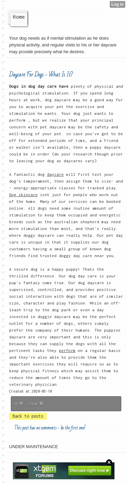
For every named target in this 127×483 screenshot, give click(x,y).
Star (35, 403)
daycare (55, 174)
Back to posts (28, 416)
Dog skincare (23, 194)
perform (67, 350)
